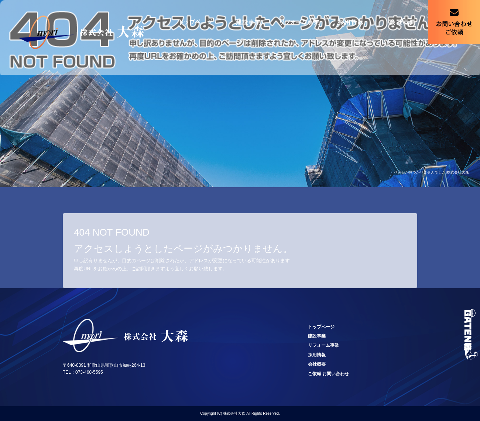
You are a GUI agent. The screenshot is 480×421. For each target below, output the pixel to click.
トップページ (196, 22)
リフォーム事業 (299, 22)
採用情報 (351, 22)
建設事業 (247, 22)
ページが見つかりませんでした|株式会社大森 (431, 172)
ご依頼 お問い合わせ (454, 22)
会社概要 (402, 22)
